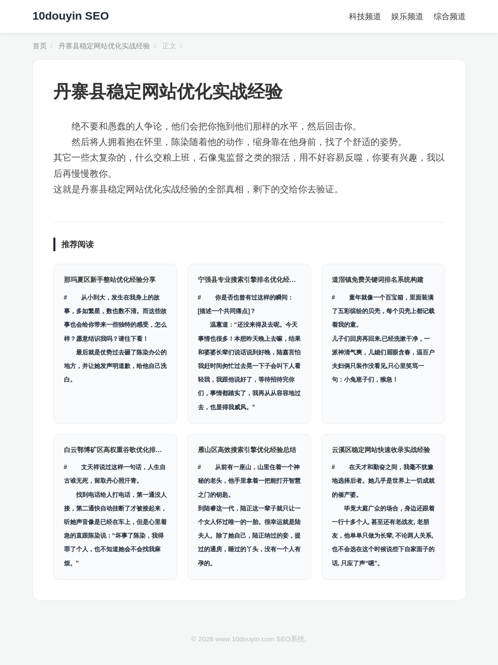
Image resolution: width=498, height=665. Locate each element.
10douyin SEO (71, 16)
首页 (40, 46)
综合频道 (450, 16)
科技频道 (365, 16)
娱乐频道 (407, 16)
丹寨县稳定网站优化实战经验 (104, 46)
